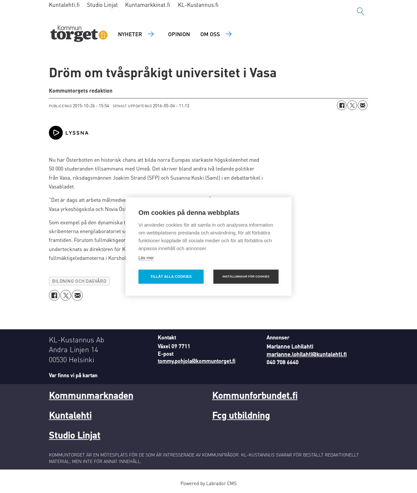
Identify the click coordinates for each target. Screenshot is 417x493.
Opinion (179, 33)
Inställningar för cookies (246, 276)
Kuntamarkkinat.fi (147, 4)
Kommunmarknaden (91, 395)
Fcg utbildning (241, 415)
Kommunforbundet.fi (254, 395)
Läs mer (146, 257)
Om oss (210, 33)
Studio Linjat (102, 4)
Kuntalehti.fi (64, 4)
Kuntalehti (70, 415)
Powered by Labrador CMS (208, 483)
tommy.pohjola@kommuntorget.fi (196, 360)
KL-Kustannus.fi (198, 4)
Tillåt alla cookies (171, 276)
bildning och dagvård (79, 281)
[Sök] (360, 11)
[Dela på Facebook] (342, 105)
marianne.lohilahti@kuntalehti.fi (306, 354)
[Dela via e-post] (362, 105)
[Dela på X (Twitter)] (352, 105)
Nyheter (130, 33)
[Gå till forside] (79, 34)
